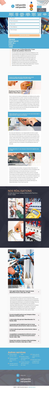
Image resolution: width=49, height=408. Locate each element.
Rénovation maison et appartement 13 (11, 15)
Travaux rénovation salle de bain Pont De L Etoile (25, 363)
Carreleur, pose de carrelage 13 (33, 15)
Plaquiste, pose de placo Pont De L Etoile (14, 360)
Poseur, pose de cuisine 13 (16, 15)
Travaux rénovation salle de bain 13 (22, 15)
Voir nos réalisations (41, 10)
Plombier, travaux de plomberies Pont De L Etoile (25, 358)
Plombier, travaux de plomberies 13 (27, 15)
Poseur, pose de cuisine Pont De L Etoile (36, 356)
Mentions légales (32, 387)
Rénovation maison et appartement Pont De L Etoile (36, 361)
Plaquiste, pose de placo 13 (39, 14)
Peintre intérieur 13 (45, 14)
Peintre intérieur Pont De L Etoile (13, 355)
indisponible (20, 5)
